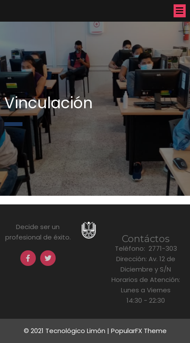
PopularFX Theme (139, 330)
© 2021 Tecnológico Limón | (67, 330)
